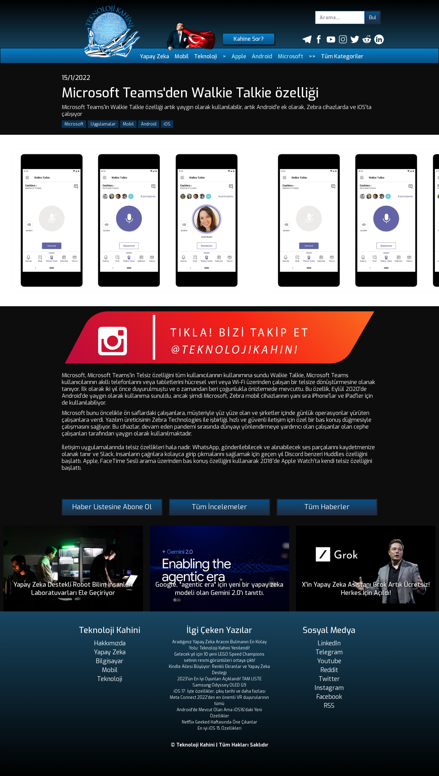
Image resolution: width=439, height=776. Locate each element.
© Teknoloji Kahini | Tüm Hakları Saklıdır (220, 745)
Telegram (329, 652)
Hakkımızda (110, 643)
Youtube (329, 661)
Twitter (329, 679)
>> (312, 56)
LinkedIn (329, 643)
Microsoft (290, 56)
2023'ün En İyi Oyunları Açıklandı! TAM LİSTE (219, 679)
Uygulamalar (103, 124)
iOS (167, 124)
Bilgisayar (109, 661)
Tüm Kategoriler (342, 56)
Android (262, 56)
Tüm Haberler (326, 507)
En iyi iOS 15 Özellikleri (219, 728)
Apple (239, 56)
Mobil (182, 56)
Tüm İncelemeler (219, 507)
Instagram (329, 688)
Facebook (329, 697)
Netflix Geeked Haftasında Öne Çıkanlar (219, 722)
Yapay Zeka (154, 56)
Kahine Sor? (249, 39)
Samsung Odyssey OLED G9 (219, 685)
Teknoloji (205, 56)
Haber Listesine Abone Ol (112, 507)
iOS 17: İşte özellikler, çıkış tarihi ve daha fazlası (219, 691)
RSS (329, 706)
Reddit (329, 670)
